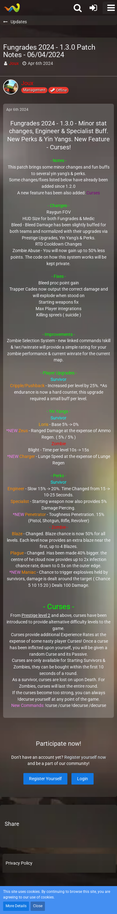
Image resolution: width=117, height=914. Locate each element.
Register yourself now (85, 757)
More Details (16, 906)
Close (37, 906)
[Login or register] (93, 8)
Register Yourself (45, 778)
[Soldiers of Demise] (12, 8)
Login (82, 778)
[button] (109, 8)
